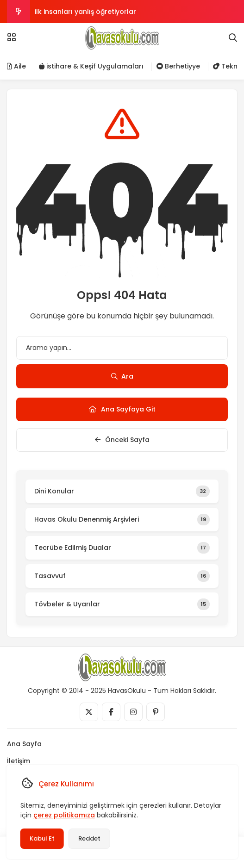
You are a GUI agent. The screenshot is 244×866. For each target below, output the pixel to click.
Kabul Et (41, 838)
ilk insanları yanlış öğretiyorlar (85, 11)
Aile (16, 66)
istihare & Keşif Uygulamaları (91, 66)
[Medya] (89, 712)
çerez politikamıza (63, 815)
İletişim (18, 761)
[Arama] (233, 38)
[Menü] (11, 37)
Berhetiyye (178, 66)
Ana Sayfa (24, 743)
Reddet (89, 838)
